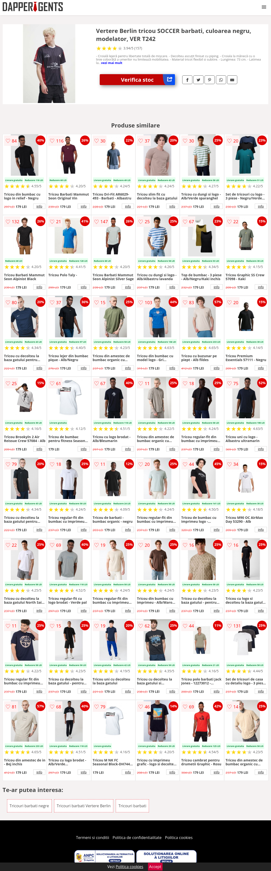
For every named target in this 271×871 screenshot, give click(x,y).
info (39, 206)
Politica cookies (179, 837)
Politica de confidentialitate (137, 837)
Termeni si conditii (92, 837)
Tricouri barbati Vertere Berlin (84, 805)
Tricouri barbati (132, 805)
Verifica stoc (148, 79)
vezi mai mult (112, 63)
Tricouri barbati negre (29, 805)
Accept (155, 866)
